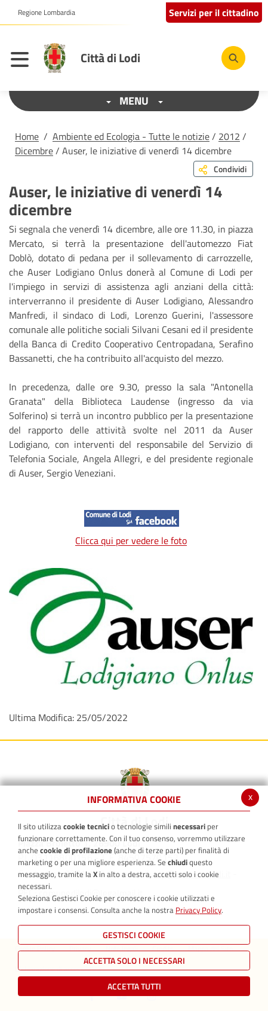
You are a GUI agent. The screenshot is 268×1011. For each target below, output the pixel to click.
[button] (42, 12)
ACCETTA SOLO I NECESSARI (134, 960)
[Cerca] (233, 58)
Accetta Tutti (134, 986)
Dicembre (34, 150)
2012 (229, 136)
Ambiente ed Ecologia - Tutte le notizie (131, 136)
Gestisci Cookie (134, 934)
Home (27, 136)
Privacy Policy (198, 910)
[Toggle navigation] (23, 61)
